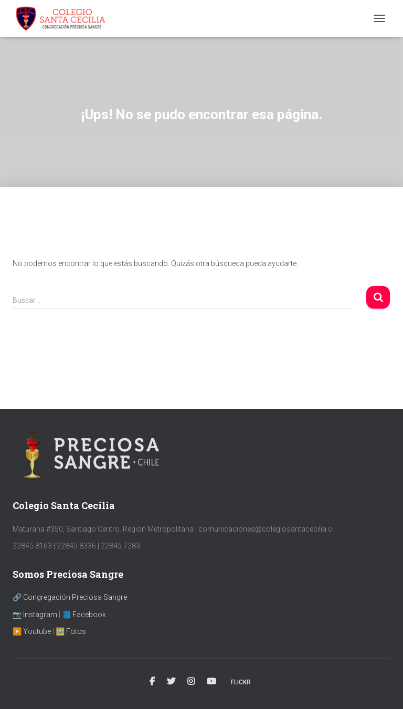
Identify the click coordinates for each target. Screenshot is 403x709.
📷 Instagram (35, 614)
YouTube (211, 682)
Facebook (152, 682)
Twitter (171, 682)
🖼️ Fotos (71, 631)
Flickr (241, 682)
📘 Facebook (84, 614)
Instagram (191, 682)
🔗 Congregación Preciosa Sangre (70, 597)
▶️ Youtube (32, 631)
